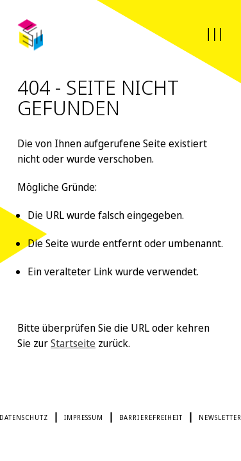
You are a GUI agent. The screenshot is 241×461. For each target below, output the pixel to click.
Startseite (73, 343)
